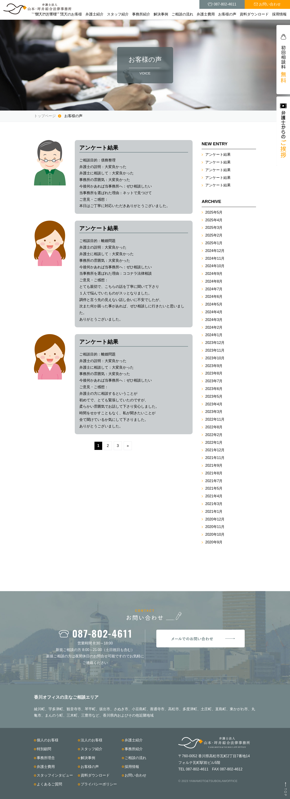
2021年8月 (214, 473)
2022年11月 (215, 419)
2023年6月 (214, 389)
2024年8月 (214, 281)
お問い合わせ (135, 775)
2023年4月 (214, 404)
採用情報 (279, 14)
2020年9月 (214, 542)
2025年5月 (214, 212)
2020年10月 (215, 534)
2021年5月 (214, 488)
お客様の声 (227, 14)
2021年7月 (214, 481)
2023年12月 (215, 343)
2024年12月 (215, 251)
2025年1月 (214, 243)
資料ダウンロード (254, 14)
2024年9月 (214, 274)
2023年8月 (214, 373)
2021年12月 (215, 450)
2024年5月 (214, 304)
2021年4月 (214, 496)
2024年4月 (214, 312)
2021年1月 (214, 511)
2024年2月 (214, 327)
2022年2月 (214, 435)
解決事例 (161, 14)
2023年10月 (215, 358)
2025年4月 (214, 220)
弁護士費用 (206, 14)
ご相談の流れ (182, 14)
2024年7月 (214, 289)
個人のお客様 (46, 14)
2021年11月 (215, 458)
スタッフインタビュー (55, 775)
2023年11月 (215, 350)
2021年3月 (214, 504)
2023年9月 (214, 366)
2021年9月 (214, 465)
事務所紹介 (141, 14)
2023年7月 (214, 381)
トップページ (45, 116)
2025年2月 (214, 235)
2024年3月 (214, 320)
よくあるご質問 (49, 784)
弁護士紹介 (94, 14)
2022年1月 (214, 442)
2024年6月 (214, 296)
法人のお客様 (71, 14)
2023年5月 (214, 396)
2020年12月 (215, 519)
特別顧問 (44, 749)
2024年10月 (215, 266)
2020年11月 (215, 527)
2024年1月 (214, 335)
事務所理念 (46, 758)
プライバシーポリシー (99, 784)
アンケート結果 (218, 154)
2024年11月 (215, 258)
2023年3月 (214, 412)
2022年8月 (214, 427)
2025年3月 (214, 227)
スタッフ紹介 (118, 14)
